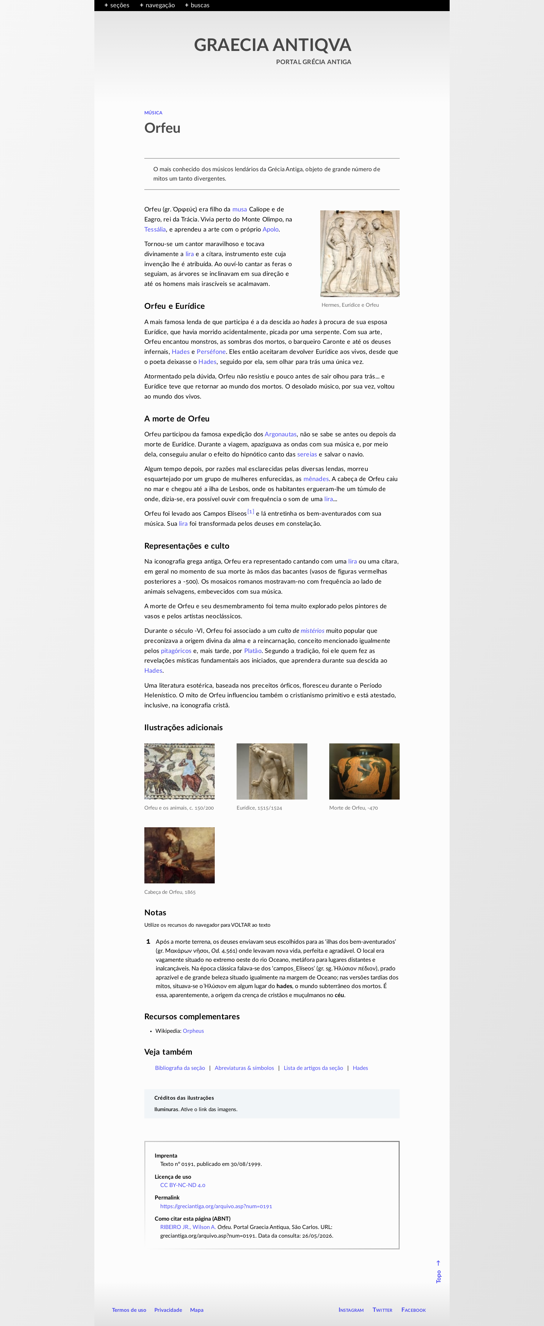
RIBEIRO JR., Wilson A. (188, 1227)
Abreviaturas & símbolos (244, 1068)
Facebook (413, 1310)
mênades (316, 479)
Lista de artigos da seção (313, 1068)
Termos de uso (129, 1310)
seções (119, 5)
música (153, 113)
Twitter (382, 1310)
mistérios (312, 631)
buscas (200, 5)
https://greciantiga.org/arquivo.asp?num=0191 (216, 1206)
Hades (181, 352)
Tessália (155, 230)
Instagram (351, 1310)
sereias (307, 455)
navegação (160, 5)
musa (239, 210)
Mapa (197, 1310)
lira (190, 254)
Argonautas (281, 434)
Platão (253, 651)
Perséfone (211, 352)
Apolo (271, 230)
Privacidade (168, 1310)
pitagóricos (176, 651)
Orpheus (193, 1031)
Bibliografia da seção (180, 1068)
